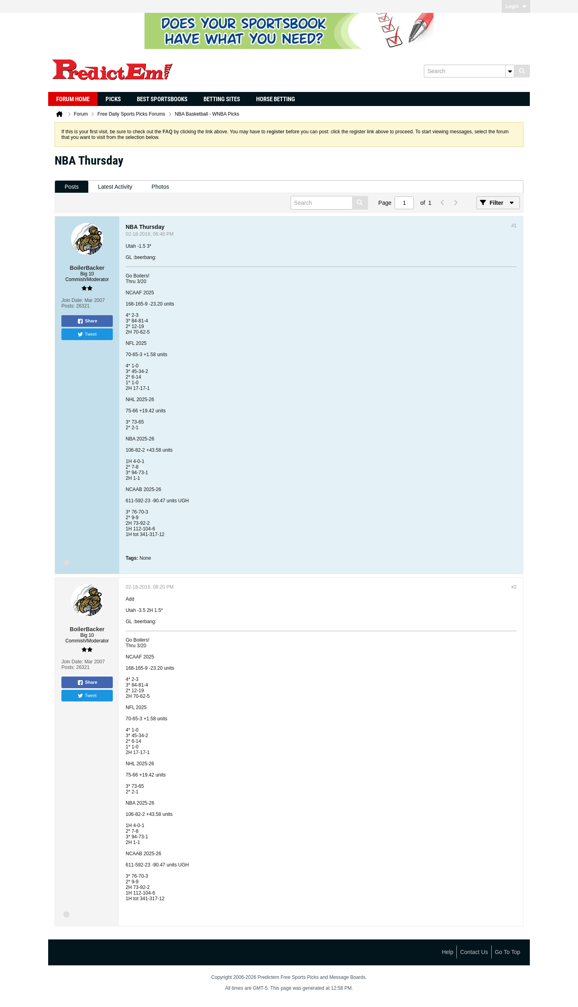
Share (87, 321)
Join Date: (72, 300)
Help (448, 952)
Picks (113, 99)
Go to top (507, 952)
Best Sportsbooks (162, 99)
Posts (72, 186)
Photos (160, 186)
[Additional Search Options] (509, 71)
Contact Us (474, 952)
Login (516, 6)
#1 (514, 225)
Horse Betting (275, 99)
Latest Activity (115, 186)
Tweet (86, 334)
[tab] (71, 187)
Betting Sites (222, 99)
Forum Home (73, 99)
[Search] (469, 71)
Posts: (68, 306)
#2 (514, 587)
